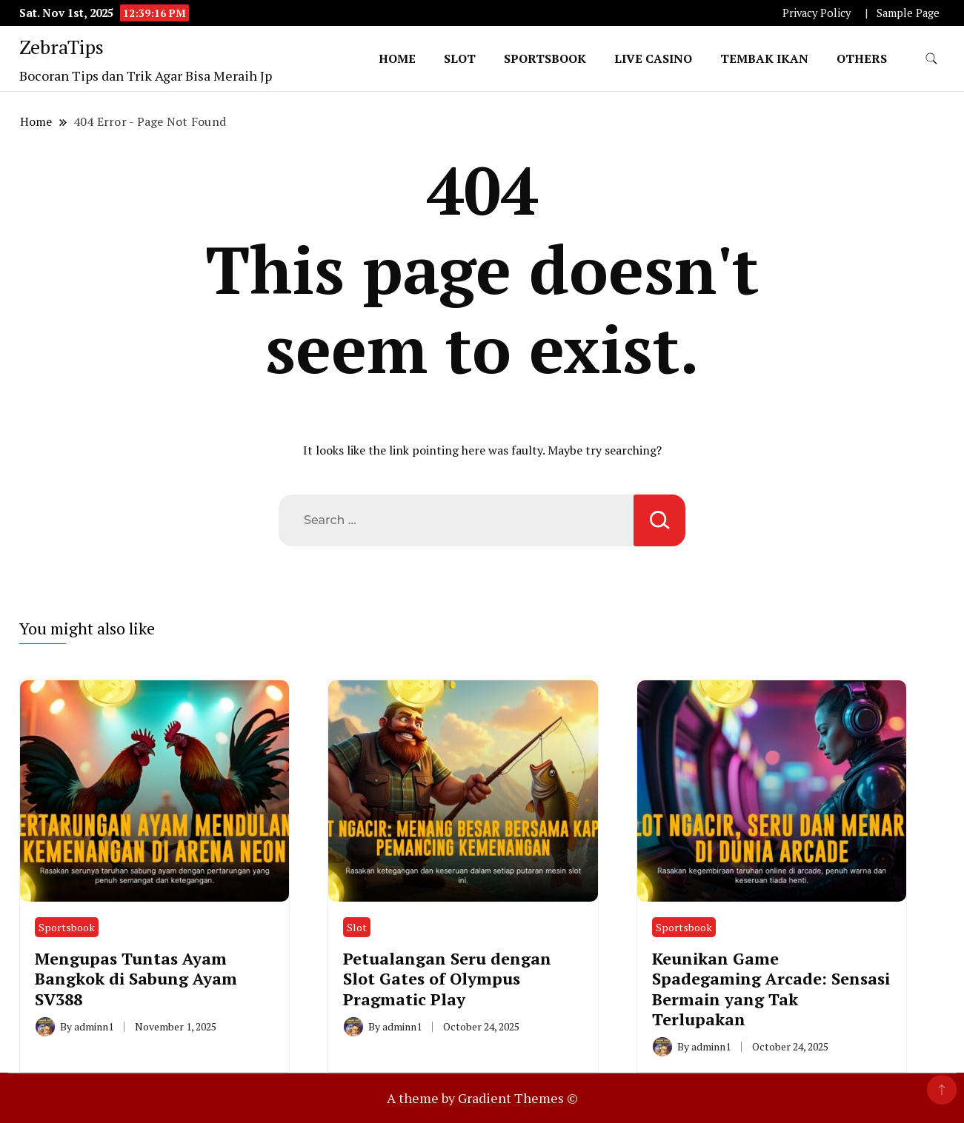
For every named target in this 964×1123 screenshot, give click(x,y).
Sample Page (908, 13)
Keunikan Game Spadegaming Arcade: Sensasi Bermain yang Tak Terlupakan (771, 989)
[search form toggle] (931, 59)
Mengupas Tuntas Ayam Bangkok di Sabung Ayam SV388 (136, 979)
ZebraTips (61, 46)
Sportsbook (545, 58)
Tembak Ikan (764, 58)
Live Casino (653, 58)
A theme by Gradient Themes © (482, 1098)
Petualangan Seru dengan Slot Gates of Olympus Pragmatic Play (447, 979)
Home (397, 58)
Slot (460, 58)
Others (862, 58)
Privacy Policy (816, 13)
